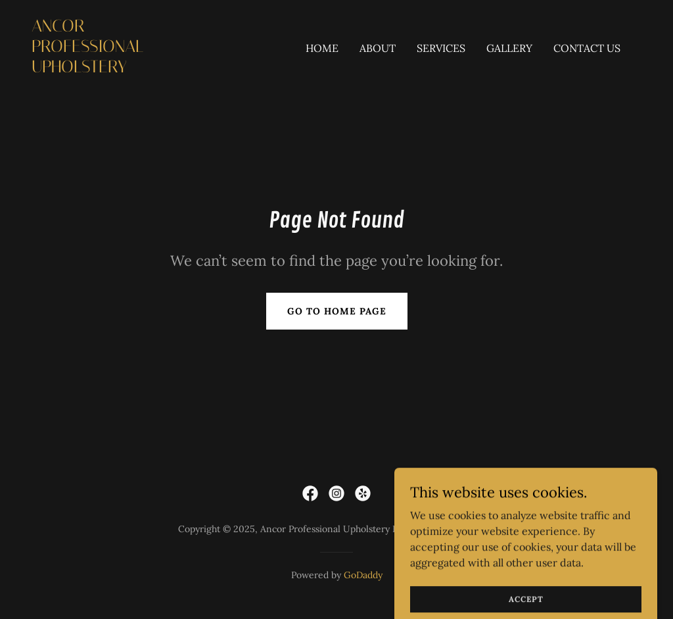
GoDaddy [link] (363, 575)
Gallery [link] (509, 48)
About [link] (378, 48)
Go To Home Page (336, 311)
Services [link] (441, 48)
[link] (117, 68)
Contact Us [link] (586, 48)
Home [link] (322, 48)
